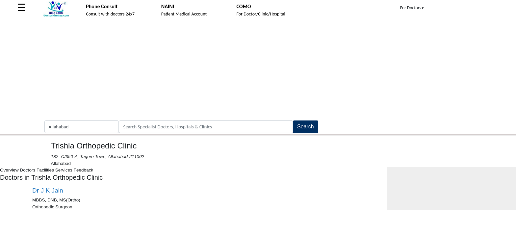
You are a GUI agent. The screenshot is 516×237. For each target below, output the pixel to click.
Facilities (45, 170)
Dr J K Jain (47, 190)
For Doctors (412, 8)
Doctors (27, 170)
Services (63, 170)
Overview (9, 170)
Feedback (83, 170)
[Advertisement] (258, 69)
